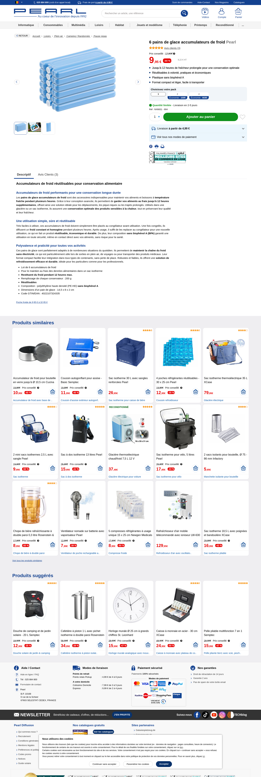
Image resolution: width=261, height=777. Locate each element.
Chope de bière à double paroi (28, 553)
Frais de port (98, 2)
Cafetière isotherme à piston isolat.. (79, 653)
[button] (198, 128)
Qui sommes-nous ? (27, 732)
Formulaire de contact (30, 684)
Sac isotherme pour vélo (168, 476)
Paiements (144, 674)
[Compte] (222, 13)
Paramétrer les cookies (138, 764)
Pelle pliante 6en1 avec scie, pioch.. (222, 653)
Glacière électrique (213, 400)
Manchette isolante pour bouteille (221, 476)
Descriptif (24, 174)
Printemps (200, 25)
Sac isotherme (20, 476)
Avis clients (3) (48, 174)
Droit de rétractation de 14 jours (208, 674)
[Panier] (238, 13)
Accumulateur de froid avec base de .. (32, 400)
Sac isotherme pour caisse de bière (127, 400)
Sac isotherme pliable (215, 553)
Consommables (53, 25)
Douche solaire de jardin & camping (31, 653)
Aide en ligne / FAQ (29, 674)
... (243, 25)
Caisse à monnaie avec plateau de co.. (176, 653)
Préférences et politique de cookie (34, 750)
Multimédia (78, 25)
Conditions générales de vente (32, 741)
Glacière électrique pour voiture (125, 476)
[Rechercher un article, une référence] (145, 13)
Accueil (36, 36)
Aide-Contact (203, 2)
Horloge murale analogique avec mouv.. (129, 653)
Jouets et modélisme (149, 25)
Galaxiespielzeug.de (145, 730)
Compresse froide (118, 553)
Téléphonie (180, 25)
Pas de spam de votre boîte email (209, 682)
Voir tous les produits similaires (27, 560)
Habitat (119, 25)
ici (204, 756)
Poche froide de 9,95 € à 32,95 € (32, 302)
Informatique (26, 25)
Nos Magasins (222, 2)
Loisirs (99, 25)
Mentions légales (26, 745)
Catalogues (239, 2)
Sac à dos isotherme (71, 476)
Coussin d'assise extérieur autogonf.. (80, 400)
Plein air (58, 36)
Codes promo (24, 754)
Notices (21, 759)
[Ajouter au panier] (200, 117)
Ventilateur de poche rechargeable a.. (80, 553)
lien (181, 747)
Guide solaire (24, 763)
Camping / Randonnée (78, 36)
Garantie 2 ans (200, 678)
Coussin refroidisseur (167, 400)
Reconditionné (225, 25)
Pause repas (100, 36)
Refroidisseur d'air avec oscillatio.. (173, 553)
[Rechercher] (184, 13)
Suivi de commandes (182, 2)
